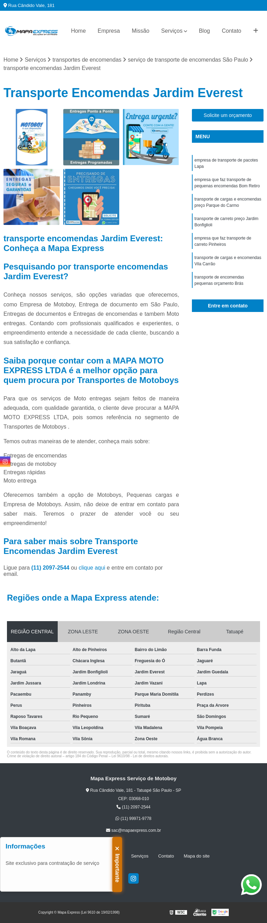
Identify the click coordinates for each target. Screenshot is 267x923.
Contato (231, 31)
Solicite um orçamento (228, 115)
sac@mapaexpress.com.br (133, 830)
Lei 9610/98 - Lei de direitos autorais (140, 756)
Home (78, 31)
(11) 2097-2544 (51, 568)
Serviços (172, 31)
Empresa (109, 31)
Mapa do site (196, 856)
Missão (140, 31)
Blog (204, 31)
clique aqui (92, 568)
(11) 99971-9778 (133, 818)
